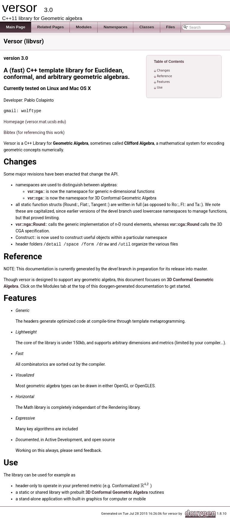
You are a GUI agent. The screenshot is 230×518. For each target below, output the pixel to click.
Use (160, 87)
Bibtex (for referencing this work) (34, 132)
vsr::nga (35, 191)
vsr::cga (35, 198)
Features (163, 81)
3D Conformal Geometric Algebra (116, 492)
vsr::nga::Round (30, 224)
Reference (164, 76)
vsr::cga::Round (184, 224)
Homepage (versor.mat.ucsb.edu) (35, 121)
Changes (163, 70)
